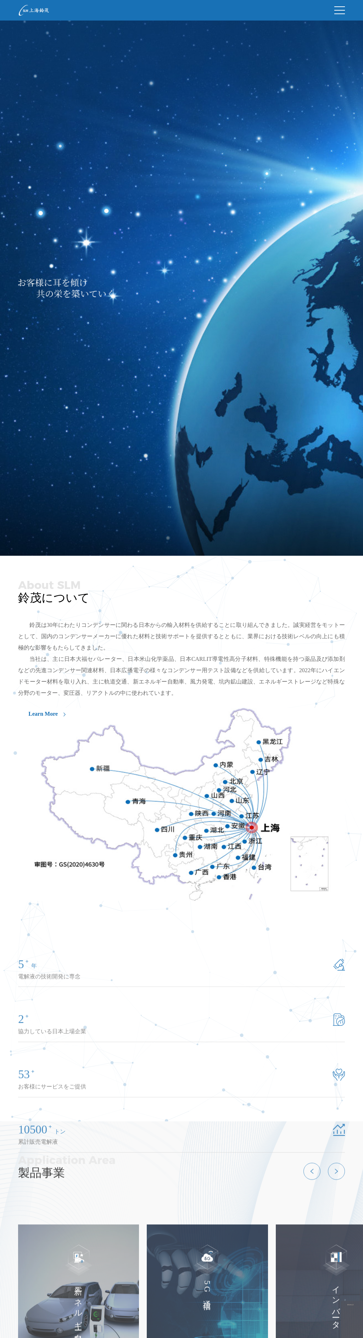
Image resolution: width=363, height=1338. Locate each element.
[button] (311, 1200)
